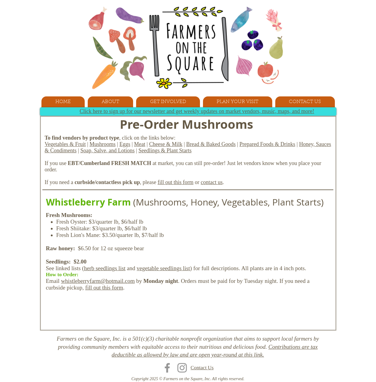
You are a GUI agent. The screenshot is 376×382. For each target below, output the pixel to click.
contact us (211, 182)
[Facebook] (167, 367)
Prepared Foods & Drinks (267, 144)
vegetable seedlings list (163, 268)
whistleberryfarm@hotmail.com (98, 281)
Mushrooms (103, 144)
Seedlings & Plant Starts (165, 150)
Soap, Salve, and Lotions (107, 150)
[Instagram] (182, 367)
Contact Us (202, 368)
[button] (110, 101)
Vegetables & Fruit (65, 144)
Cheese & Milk (165, 144)
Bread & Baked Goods (211, 144)
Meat (139, 144)
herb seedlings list (105, 268)
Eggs (124, 144)
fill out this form (176, 182)
